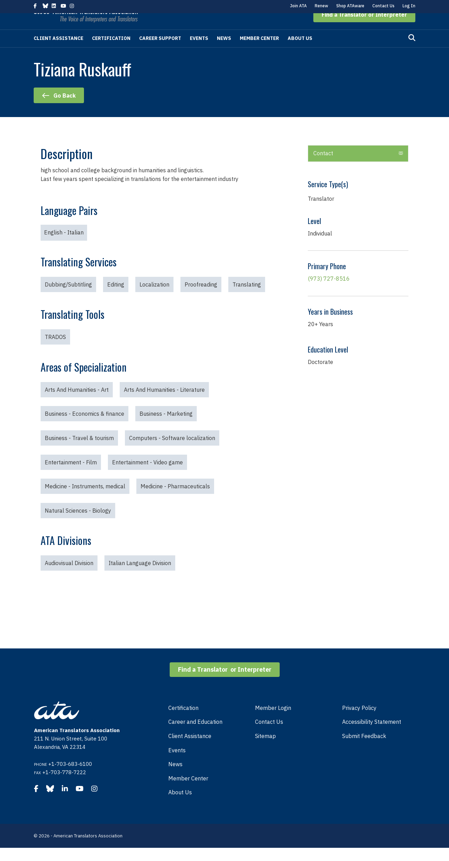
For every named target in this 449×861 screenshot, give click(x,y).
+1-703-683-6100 (70, 777)
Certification (111, 51)
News (224, 51)
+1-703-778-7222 (64, 785)
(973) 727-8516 (329, 291)
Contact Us (383, 5)
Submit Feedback (364, 749)
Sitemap (265, 749)
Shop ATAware (350, 5)
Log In (409, 5)
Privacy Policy (359, 721)
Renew (321, 5)
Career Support (160, 51)
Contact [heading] (323, 166)
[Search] (411, 51)
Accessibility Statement (371, 734)
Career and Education (195, 734)
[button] (364, 27)
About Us (300, 51)
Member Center (259, 51)
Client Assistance (58, 51)
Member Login (273, 721)
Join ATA (298, 5)
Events (199, 51)
